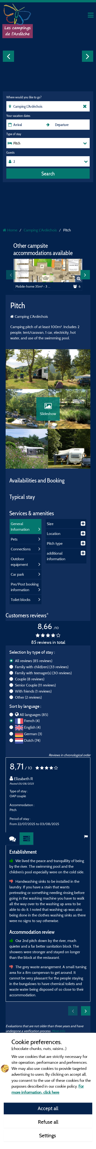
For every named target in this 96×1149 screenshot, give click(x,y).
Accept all (48, 1108)
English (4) (32, 727)
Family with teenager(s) (43, 673)
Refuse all (48, 1122)
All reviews (33, 660)
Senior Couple (35, 685)
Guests (10, 152)
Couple (29, 679)
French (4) (32, 720)
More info (58, 1031)
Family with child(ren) (41, 666)
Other (28, 697)
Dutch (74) (32, 740)
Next (87, 56)
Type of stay (13, 134)
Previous (8, 56)
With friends (33, 691)
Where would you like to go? (23, 97)
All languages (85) (34, 714)
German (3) (33, 733)
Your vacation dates (18, 116)
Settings (48, 1135)
